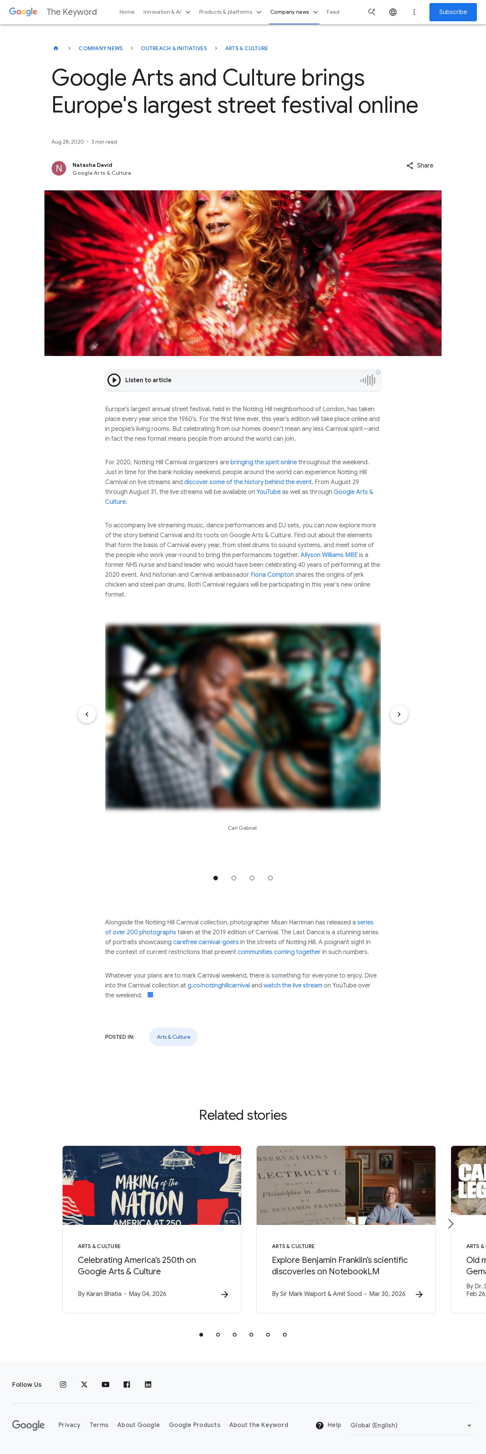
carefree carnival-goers (206, 942)
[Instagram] (63, 1385)
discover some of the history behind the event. (248, 482)
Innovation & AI (168, 12)
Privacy (69, 1425)
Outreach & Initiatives (174, 48)
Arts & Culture (246, 48)
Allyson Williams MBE (329, 555)
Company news (295, 12)
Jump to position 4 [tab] (270, 878)
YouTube (269, 492)
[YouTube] (105, 1385)
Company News (101, 48)
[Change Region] (412, 1425)
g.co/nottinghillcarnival (219, 985)
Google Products (194, 1425)
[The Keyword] (56, 48)
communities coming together (280, 952)
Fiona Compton (271, 575)
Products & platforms (231, 12)
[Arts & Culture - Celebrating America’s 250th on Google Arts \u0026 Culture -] (143, 1229)
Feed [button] (333, 12)
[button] (420, 165)
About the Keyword (258, 1425)
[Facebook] (127, 1385)
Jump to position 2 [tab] (234, 878)
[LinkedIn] (148, 1385)
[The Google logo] (28, 1425)
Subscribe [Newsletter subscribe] (453, 12)
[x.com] (84, 1385)
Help (328, 1425)
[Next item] (399, 714)
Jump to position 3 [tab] (252, 878)
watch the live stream (293, 985)
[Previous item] (87, 714)
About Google (138, 1425)
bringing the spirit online (263, 462)
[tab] (201, 1334)
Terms (99, 1425)
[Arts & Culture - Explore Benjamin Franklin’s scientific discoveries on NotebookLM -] (342, 1229)
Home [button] (127, 12)
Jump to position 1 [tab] (216, 878)
